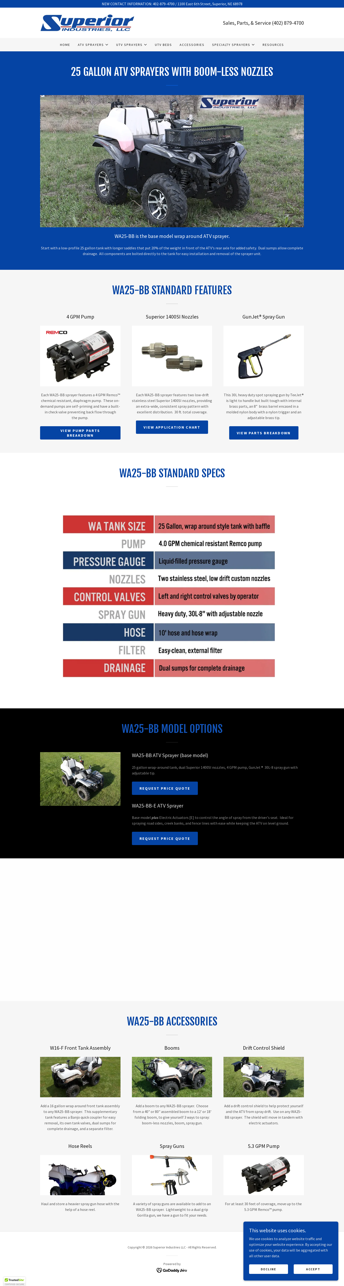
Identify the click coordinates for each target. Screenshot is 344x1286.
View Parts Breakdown (264, 432)
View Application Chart (172, 427)
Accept (313, 1269)
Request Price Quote (164, 788)
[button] (93, 45)
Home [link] (65, 45)
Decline (268, 1269)
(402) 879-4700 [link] (288, 22)
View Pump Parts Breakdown (80, 433)
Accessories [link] (192, 45)
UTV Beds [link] (163, 45)
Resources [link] (273, 45)
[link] (87, 22)
